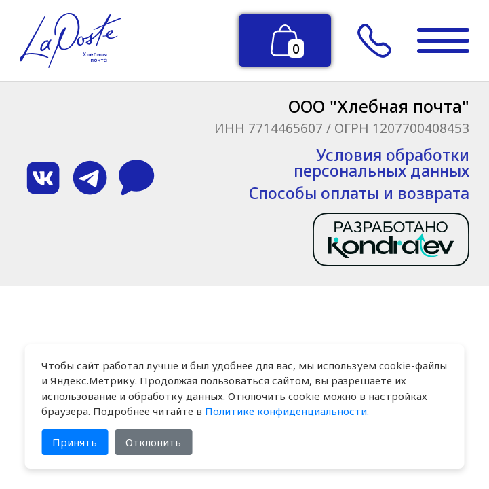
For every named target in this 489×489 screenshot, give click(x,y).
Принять (74, 442)
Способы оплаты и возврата (359, 193)
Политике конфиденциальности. (287, 411)
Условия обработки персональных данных (381, 163)
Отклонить (153, 442)
